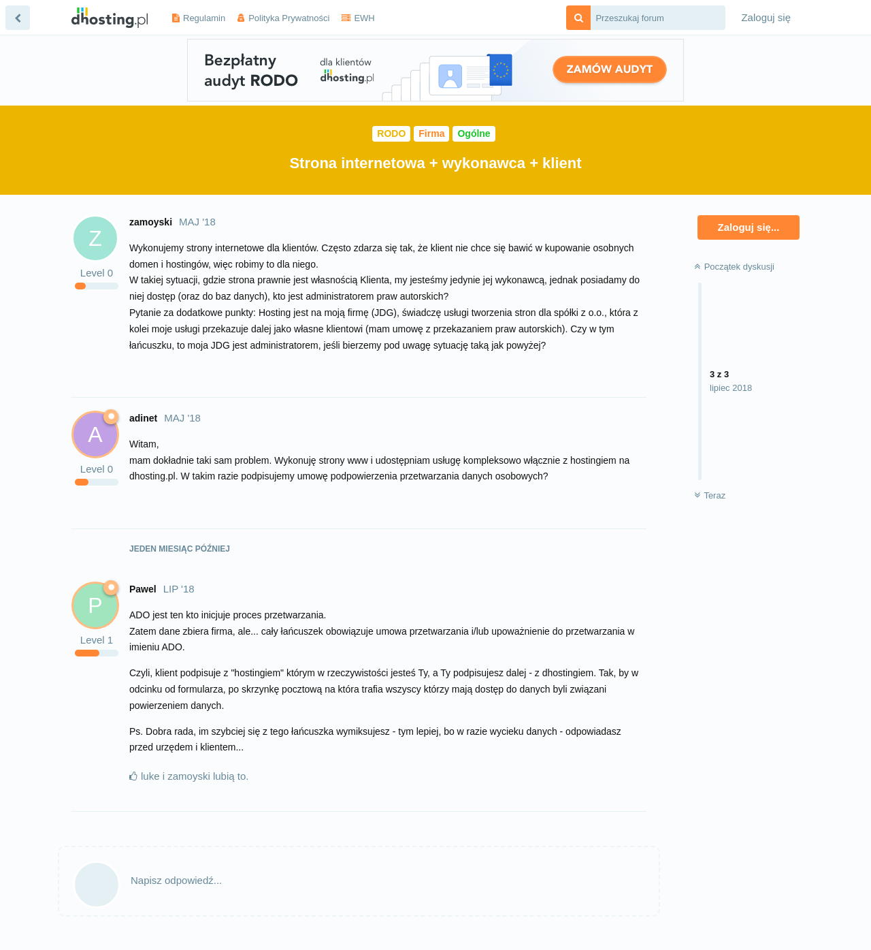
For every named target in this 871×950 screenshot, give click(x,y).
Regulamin (204, 18)
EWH (364, 18)
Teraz (709, 495)
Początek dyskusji (734, 267)
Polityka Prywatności (288, 18)
